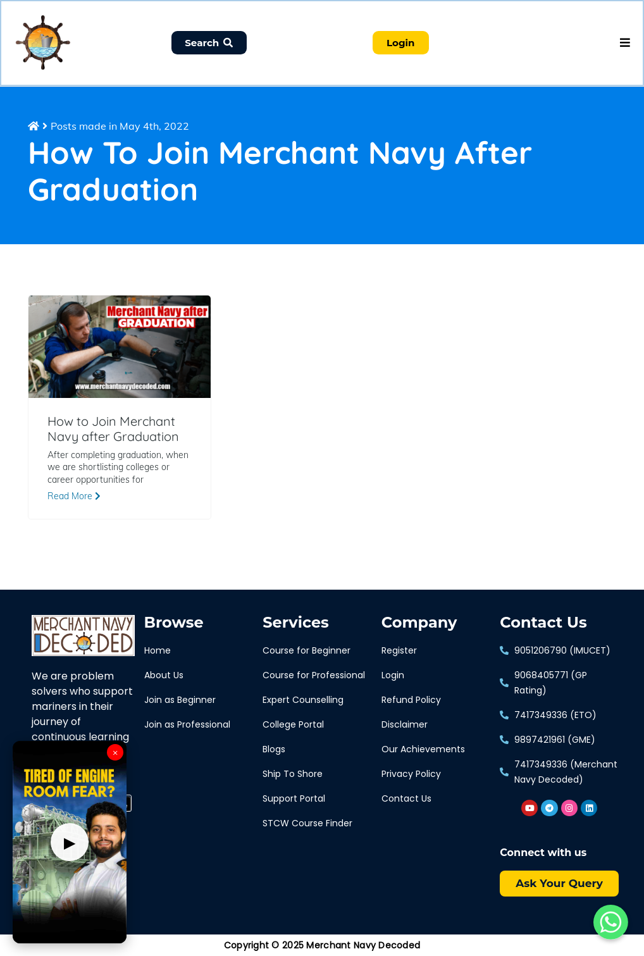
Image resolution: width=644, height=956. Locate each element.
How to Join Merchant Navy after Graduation (113, 429)
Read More (74, 497)
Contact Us (543, 623)
